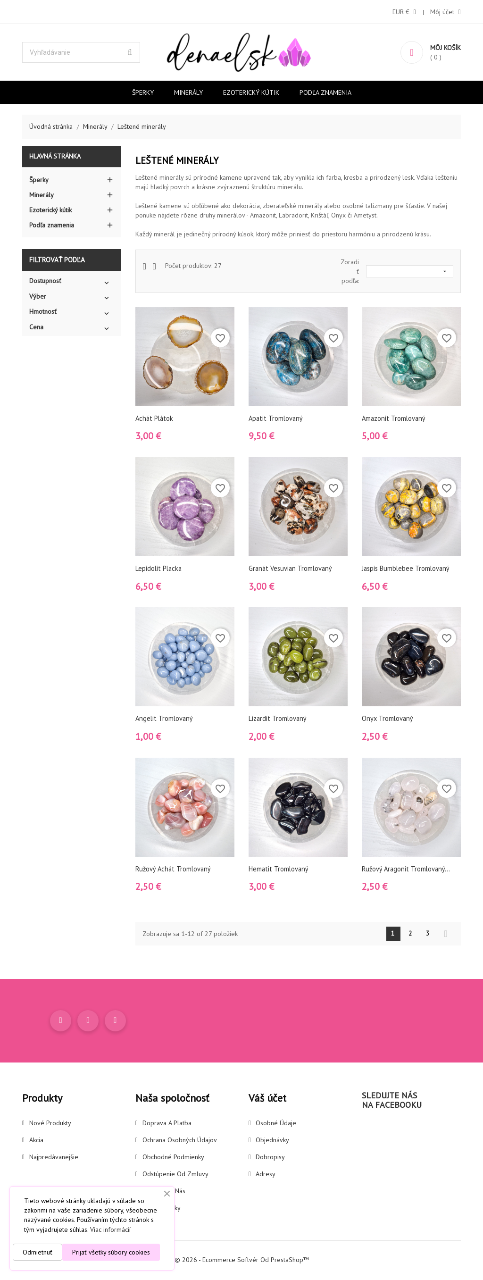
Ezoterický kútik (251, 92)
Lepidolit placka (159, 568)
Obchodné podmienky (173, 1158)
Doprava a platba (167, 1124)
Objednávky (272, 1141)
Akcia (36, 1141)
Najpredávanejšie (53, 1158)
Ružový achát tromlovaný (174, 868)
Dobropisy (270, 1158)
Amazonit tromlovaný (394, 418)
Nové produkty (50, 1124)
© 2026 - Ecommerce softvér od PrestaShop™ (242, 1261)
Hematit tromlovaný (279, 868)
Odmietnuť (37, 1252)
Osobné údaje (276, 1124)
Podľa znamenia (325, 92)
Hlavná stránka (55, 156)
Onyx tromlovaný (388, 718)
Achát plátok (155, 418)
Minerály (188, 92)
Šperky (143, 92)
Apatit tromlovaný (277, 418)
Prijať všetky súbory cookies (111, 1252)
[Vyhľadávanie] (81, 52)
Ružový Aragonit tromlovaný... (407, 868)
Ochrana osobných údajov (179, 1141)
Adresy (265, 1175)
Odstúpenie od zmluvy (175, 1175)
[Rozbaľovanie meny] (404, 12)
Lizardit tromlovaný (278, 718)
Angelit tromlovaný (165, 718)
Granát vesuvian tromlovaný (292, 568)
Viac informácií (110, 1229)
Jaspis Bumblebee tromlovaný (407, 568)
